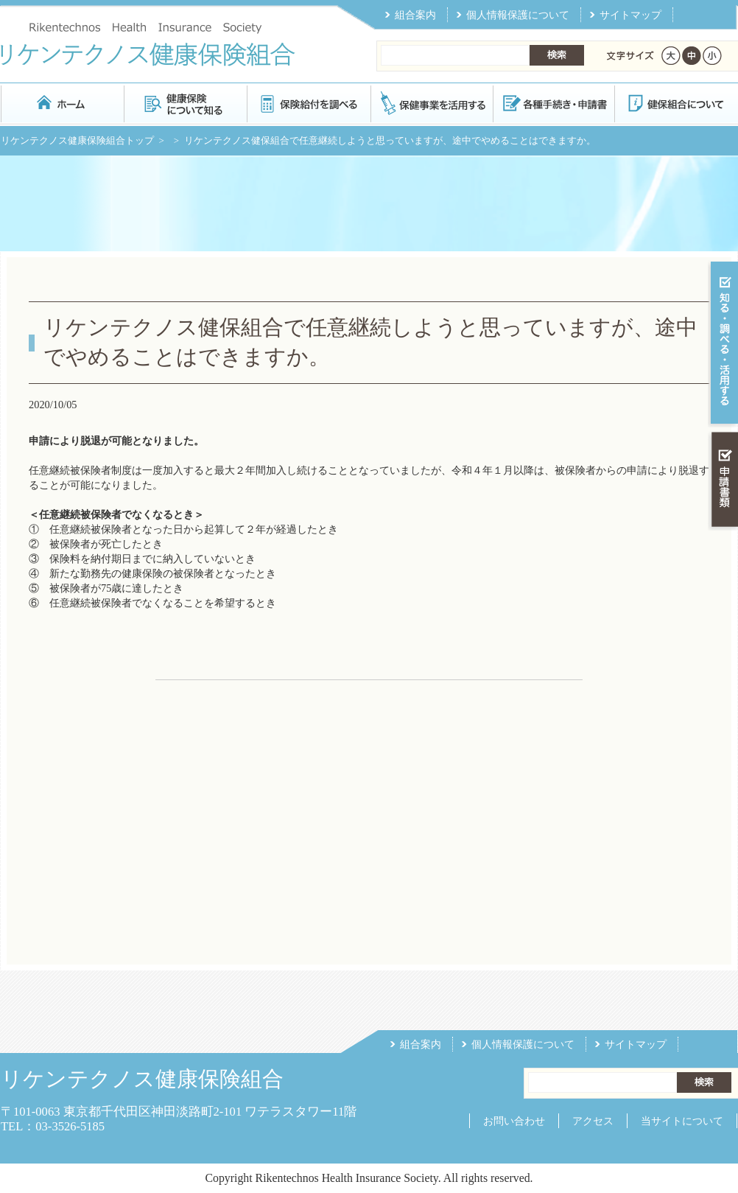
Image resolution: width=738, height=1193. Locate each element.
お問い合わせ (514, 1121)
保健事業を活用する (431, 102)
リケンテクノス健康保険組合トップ (77, 140)
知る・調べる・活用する (723, 343)
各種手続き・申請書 (553, 102)
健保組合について (675, 102)
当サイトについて (682, 1121)
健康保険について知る (185, 102)
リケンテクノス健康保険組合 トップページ (62, 102)
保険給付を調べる (308, 102)
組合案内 (415, 15)
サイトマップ (630, 15)
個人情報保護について (517, 15)
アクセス (593, 1121)
